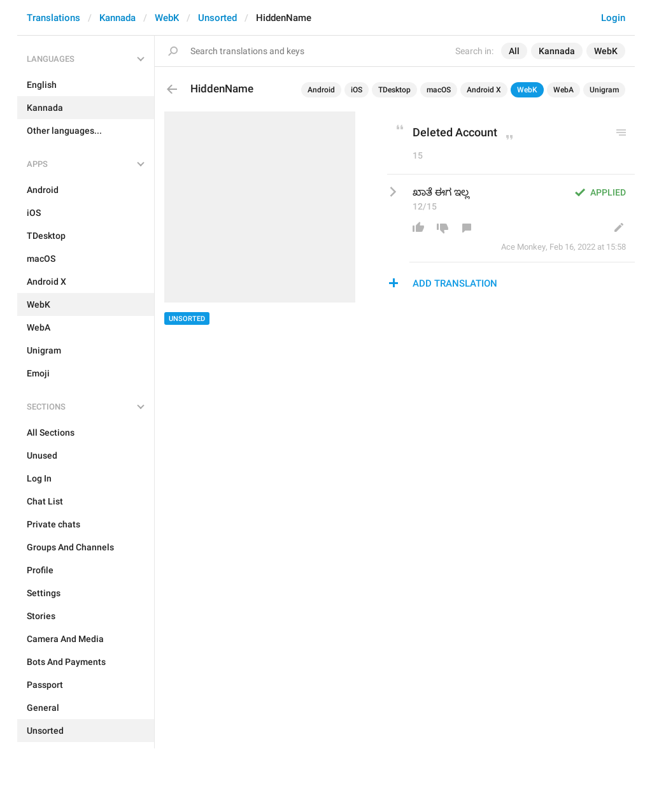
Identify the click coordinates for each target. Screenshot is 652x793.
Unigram (604, 89)
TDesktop (394, 89)
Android (321, 89)
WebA (563, 89)
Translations (53, 18)
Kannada (117, 18)
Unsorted (217, 18)
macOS (439, 89)
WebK (167, 18)
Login (613, 18)
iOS (356, 89)
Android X (484, 89)
